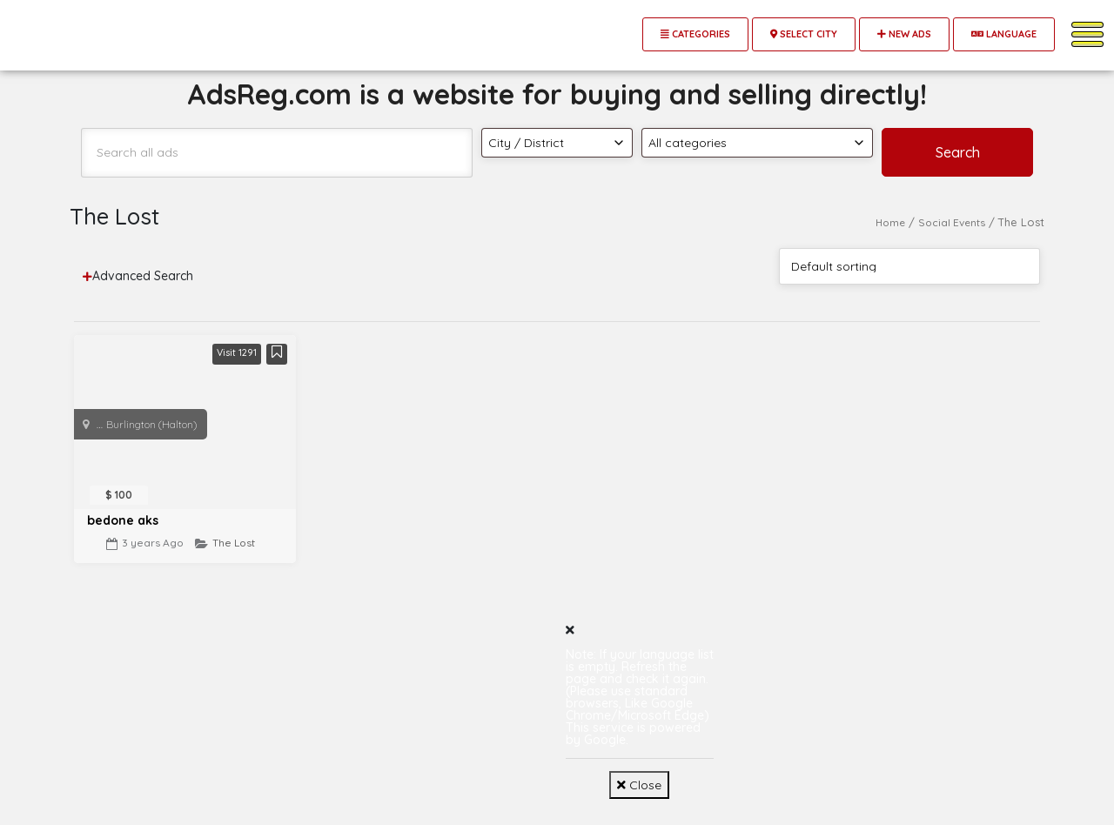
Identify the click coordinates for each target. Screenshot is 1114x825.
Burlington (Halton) (151, 424)
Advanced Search (138, 276)
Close (639, 785)
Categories (695, 34)
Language (1004, 34)
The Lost (233, 543)
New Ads (904, 34)
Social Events (951, 222)
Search (958, 152)
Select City (803, 34)
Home (890, 222)
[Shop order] (909, 266)
